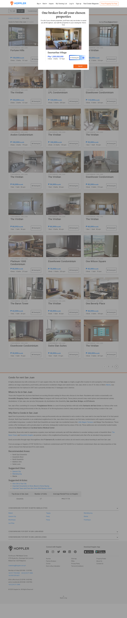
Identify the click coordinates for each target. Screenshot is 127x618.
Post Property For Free (109, 4)
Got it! (80, 66)
